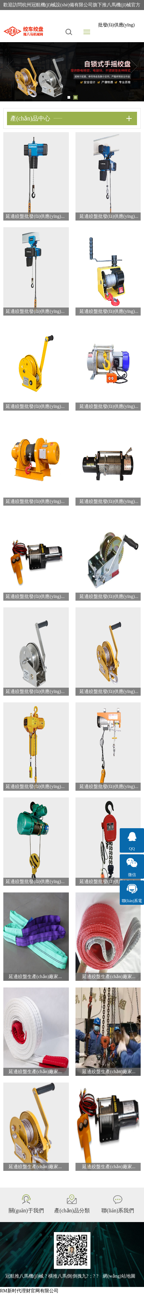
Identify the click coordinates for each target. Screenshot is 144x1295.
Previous (10, 66)
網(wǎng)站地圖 (119, 1276)
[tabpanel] (72, 71)
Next (134, 66)
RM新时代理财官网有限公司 (29, 1290)
